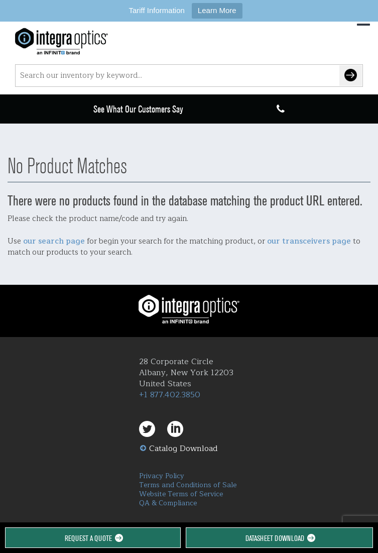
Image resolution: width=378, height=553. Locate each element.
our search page (54, 241)
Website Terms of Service (181, 494)
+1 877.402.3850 (169, 394)
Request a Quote (93, 538)
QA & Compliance (168, 503)
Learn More (217, 10)
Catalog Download (183, 448)
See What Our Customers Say (138, 109)
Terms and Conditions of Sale (187, 485)
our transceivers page (309, 241)
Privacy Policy (161, 476)
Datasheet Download (279, 538)
